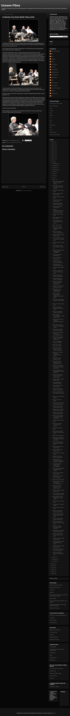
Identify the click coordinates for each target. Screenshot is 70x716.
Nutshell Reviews (54, 637)
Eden (52, 56)
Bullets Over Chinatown (55, 629)
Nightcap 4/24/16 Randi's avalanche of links (58, 286)
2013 (52, 567)
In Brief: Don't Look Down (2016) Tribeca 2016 (58, 410)
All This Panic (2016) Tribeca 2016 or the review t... (57, 228)
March (54, 557)
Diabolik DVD (53, 671)
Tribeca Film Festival (54, 608)
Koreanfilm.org (53, 657)
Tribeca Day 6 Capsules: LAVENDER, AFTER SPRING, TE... (57, 417)
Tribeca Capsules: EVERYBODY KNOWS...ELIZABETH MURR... (58, 295)
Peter (51, 129)
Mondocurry (52, 125)
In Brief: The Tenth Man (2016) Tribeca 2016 (57, 519)
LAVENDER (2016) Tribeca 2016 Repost (57, 261)
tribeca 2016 (18, 142)
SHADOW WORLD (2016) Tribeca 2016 (58, 235)
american (8, 142)
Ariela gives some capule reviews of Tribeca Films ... (58, 300)
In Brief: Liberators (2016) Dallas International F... (58, 403)
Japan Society (53, 598)
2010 (52, 573)
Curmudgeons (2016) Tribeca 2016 (57, 255)
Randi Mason (54, 77)
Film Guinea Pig (53, 632)
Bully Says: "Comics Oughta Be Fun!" (58, 615)
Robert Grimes (54, 82)
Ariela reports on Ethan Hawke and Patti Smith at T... (58, 432)
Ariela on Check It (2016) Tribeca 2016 (58, 380)
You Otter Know (53, 622)
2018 (52, 158)
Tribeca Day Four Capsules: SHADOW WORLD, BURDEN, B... (58, 460)
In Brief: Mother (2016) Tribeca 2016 (57, 386)
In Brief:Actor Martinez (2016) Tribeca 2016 (57, 276)
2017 (52, 160)
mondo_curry (54, 93)
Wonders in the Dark (54, 639)
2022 (52, 150)
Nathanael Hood (55, 72)
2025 (52, 144)
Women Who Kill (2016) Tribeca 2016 (57, 447)
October (54, 167)
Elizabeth (53, 59)
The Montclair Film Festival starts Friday (57, 265)
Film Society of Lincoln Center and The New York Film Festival (58, 595)
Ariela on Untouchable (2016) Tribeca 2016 (57, 511)
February (54, 559)
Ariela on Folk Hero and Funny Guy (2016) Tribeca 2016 (57, 376)
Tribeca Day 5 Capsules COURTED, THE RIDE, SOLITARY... (58, 439)
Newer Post (5, 186)
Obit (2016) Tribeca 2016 (58, 435)
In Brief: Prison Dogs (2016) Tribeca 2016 (57, 279)
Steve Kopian (54, 85)
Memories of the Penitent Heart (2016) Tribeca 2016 (58, 515)
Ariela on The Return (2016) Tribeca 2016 (57, 457)
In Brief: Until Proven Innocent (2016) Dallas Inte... (58, 553)
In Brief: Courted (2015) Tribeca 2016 (57, 194)
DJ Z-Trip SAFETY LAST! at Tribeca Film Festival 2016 (58, 239)
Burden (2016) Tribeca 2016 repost (57, 218)
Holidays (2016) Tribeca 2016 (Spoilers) (57, 476)
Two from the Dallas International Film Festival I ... (56, 527)
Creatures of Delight (54, 686)
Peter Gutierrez (54, 74)
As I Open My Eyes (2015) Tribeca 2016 (58, 539)
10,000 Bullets (53, 646)
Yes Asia (52, 678)
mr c (52, 95)
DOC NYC (52, 590)
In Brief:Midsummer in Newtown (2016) (57, 383)
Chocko (51, 110)
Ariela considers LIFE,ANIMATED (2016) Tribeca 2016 (58, 316)
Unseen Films (10, 5)
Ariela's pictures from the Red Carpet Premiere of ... (58, 393)
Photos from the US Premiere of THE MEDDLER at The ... (57, 362)
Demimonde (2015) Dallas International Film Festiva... (58, 469)
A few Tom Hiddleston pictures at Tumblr (57, 342)
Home (24, 186)
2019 (52, 156)
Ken (51, 122)
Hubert (52, 61)
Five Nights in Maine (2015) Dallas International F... (57, 465)
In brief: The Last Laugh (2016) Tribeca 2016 (57, 413)
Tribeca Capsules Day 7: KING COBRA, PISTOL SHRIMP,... (58, 371)
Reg (52, 80)
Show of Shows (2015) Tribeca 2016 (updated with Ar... (58, 326)
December (54, 163)
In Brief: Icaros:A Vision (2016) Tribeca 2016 (57, 407)
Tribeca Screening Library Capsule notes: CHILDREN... (58, 251)
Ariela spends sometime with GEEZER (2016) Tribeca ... (57, 187)
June (53, 175)
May (53, 177)
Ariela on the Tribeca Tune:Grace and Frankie (57, 424)
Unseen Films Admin (56, 88)
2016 (52, 162)
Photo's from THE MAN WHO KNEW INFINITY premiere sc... (58, 367)
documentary (12, 142)
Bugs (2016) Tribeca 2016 (58, 479)
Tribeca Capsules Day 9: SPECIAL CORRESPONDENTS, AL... (58, 321)
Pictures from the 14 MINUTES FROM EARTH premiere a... (57, 349)
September (55, 169)
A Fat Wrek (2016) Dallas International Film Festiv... (58, 542)
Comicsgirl (52, 617)
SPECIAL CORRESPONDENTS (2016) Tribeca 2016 (57, 211)
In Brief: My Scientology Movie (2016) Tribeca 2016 (57, 443)
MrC (51, 127)
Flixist (51, 655)
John (51, 120)
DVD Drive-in (53, 652)
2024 (52, 146)
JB (50, 117)
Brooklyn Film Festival (55, 587)
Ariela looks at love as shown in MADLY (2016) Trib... (58, 523)
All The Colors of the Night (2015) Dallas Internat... (58, 494)
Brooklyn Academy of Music (56, 585)
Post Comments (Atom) (27, 190)
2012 (52, 569)
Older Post (42, 186)
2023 (52, 148)
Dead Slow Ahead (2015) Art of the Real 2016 (58, 550)
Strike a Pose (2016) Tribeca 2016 (57, 258)
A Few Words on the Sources (56, 668)
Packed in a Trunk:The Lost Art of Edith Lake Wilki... (57, 272)
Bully (52, 53)
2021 (52, 152)
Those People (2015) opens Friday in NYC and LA (57, 222)
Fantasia (52, 592)
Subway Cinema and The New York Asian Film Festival (58, 605)
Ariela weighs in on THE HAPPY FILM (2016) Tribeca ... (57, 498)
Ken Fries (53, 67)
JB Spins (52, 634)
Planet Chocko (53, 132)
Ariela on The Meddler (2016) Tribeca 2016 (57, 312)
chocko (52, 90)
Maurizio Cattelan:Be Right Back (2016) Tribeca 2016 (57, 283)
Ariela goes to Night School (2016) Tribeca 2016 (57, 308)
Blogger (53, 713)
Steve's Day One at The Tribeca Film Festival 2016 (57, 535)
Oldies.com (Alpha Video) (55, 673)
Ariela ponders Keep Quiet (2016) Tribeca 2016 (58, 531)
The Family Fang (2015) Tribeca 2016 (57, 473)
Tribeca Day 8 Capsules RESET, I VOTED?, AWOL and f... (57, 338)
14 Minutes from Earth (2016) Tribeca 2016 (57, 204)
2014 (52, 565)
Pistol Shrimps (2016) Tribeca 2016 (57, 207)
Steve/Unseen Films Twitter (56, 103)
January (54, 561)
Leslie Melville (54, 69)
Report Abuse (54, 578)
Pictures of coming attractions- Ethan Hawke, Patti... (56, 487)
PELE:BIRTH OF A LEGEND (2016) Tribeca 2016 (56, 290)
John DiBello (54, 64)
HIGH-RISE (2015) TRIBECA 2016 (56, 358)
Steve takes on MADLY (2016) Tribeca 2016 (57, 330)
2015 (52, 563)
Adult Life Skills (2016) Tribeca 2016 (57, 450)
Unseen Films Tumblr (54, 134)
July (53, 173)
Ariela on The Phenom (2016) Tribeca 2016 (57, 389)
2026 (52, 142)
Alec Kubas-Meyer (55, 51)
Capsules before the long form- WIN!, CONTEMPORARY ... (58, 482)
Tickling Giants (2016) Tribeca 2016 (57, 200)
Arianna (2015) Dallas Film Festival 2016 (58, 546)
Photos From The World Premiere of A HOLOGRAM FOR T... (57, 334)
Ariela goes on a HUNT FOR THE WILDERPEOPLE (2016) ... (57, 354)
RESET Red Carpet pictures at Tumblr (56, 345)
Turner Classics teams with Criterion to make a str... (58, 247)
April (53, 179)
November (54, 165)
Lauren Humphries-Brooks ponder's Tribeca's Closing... (58, 182)
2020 (52, 154)
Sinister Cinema (53, 675)
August (54, 171)
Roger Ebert (52, 660)
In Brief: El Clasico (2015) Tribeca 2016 (58, 491)
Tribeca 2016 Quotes (57, 225)
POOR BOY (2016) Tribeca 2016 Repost (57, 232)
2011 (52, 571)
